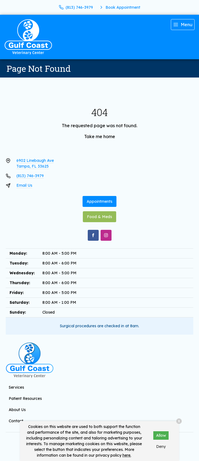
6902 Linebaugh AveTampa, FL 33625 (35, 163)
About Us (17, 409)
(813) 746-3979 (30, 175)
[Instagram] (106, 235)
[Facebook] (93, 235)
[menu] (183, 24)
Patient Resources (25, 398)
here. (126, 455)
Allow (161, 435)
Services (16, 387)
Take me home (99, 136)
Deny (161, 446)
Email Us (24, 185)
